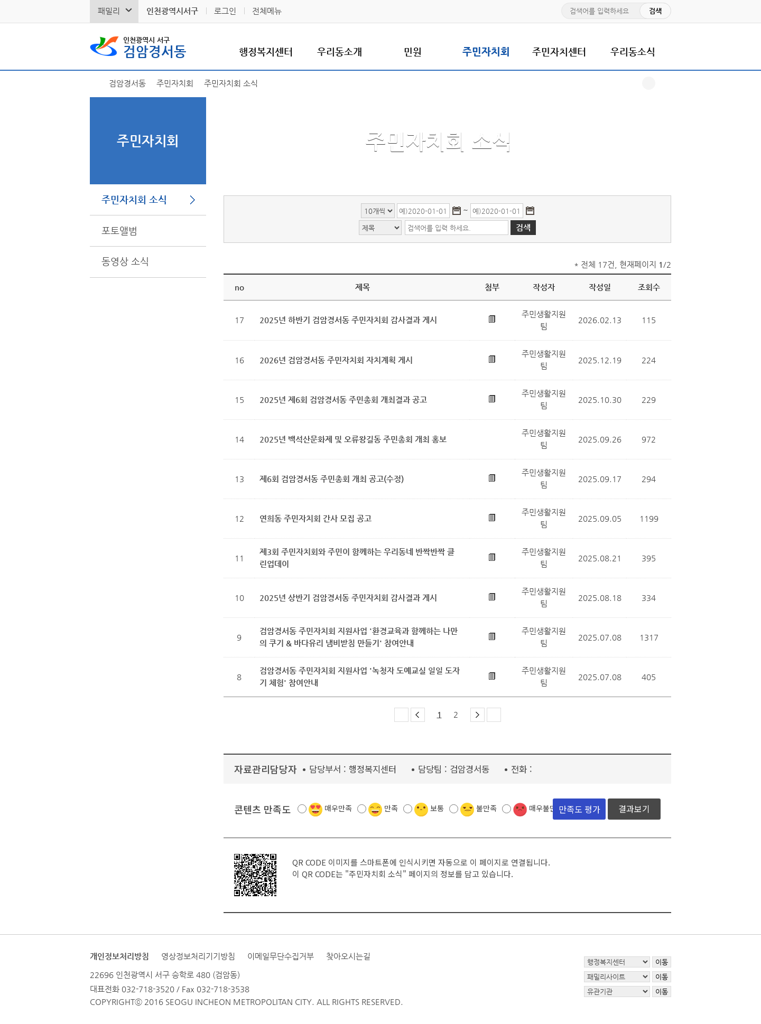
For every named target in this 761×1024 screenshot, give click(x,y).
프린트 (664, 83)
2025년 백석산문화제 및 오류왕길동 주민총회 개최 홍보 (353, 439)
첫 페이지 (401, 715)
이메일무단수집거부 (280, 956)
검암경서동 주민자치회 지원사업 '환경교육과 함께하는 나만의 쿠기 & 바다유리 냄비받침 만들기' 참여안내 (358, 636)
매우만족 (338, 808)
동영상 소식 (125, 261)
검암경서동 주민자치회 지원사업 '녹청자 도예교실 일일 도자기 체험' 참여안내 (359, 676)
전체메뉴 (267, 10)
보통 (437, 808)
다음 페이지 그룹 (477, 715)
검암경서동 (155, 46)
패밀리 (109, 10)
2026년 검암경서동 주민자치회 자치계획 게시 (336, 359)
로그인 (225, 10)
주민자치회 (486, 51)
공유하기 (648, 83)
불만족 (486, 808)
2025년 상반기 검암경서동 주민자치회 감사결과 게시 (348, 597)
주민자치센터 (559, 51)
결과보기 (634, 808)
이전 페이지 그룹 (418, 715)
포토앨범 (119, 230)
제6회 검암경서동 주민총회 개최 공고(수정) (331, 478)
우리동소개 (339, 51)
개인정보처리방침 (119, 956)
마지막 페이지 (494, 715)
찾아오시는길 (348, 956)
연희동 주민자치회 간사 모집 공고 (315, 518)
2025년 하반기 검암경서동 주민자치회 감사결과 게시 (348, 319)
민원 (413, 51)
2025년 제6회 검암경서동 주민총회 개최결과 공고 (343, 399)
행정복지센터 (266, 51)
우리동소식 (632, 51)
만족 (391, 808)
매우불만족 (546, 808)
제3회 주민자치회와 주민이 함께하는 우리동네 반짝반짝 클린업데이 (356, 557)
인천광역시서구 (172, 10)
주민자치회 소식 (134, 199)
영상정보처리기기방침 (198, 956)
